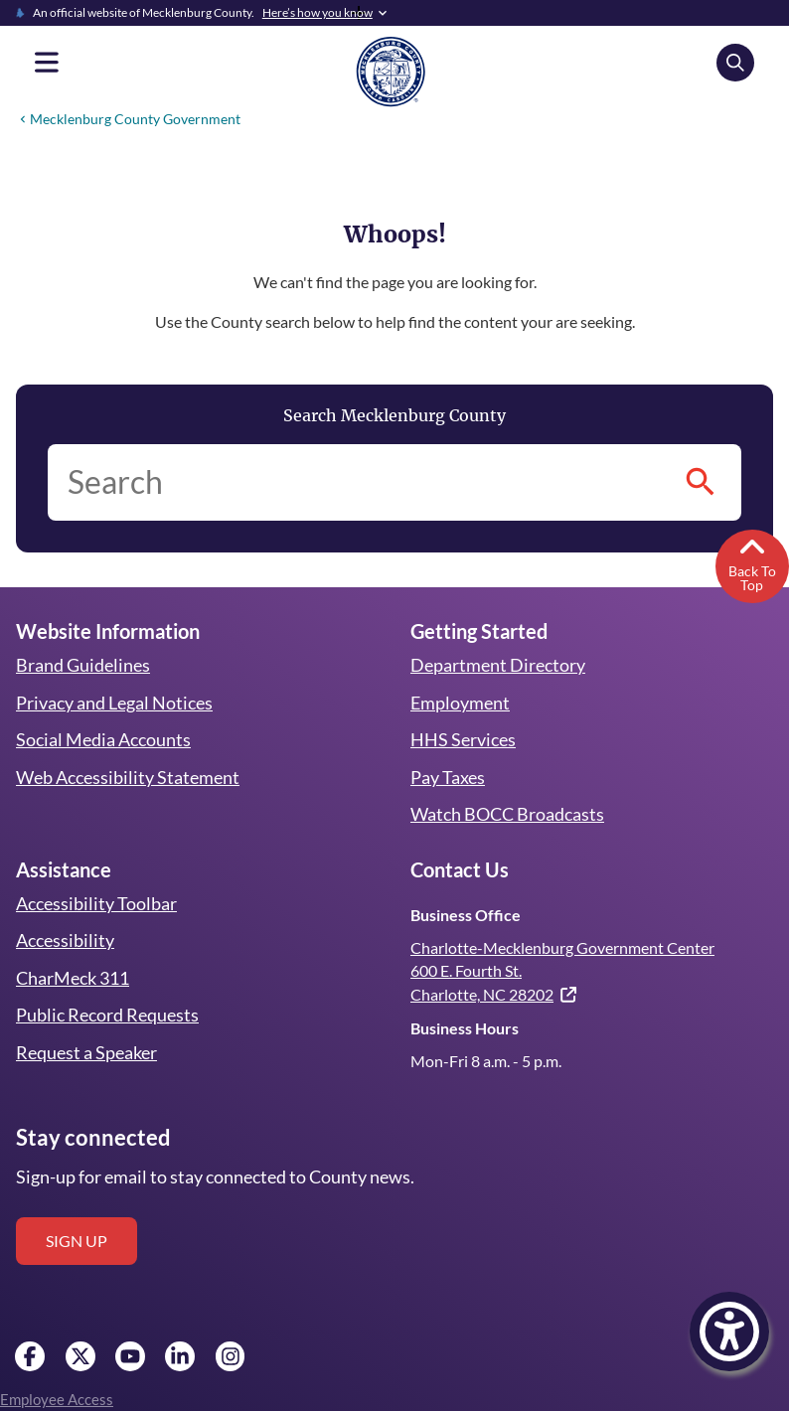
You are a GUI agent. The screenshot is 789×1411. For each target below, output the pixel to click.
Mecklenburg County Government (133, 118)
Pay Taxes (447, 777)
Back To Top (751, 562)
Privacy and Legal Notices (115, 702)
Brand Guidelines (82, 665)
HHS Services (463, 739)
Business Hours (464, 1028)
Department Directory (496, 665)
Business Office (464, 914)
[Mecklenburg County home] (390, 70)
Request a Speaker (87, 1052)
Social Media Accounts (103, 739)
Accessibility (63, 940)
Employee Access (56, 1399)
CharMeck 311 (73, 978)
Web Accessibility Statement (126, 777)
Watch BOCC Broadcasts (507, 814)
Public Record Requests (107, 1014)
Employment (459, 702)
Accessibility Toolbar (94, 903)
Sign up (76, 1240)
